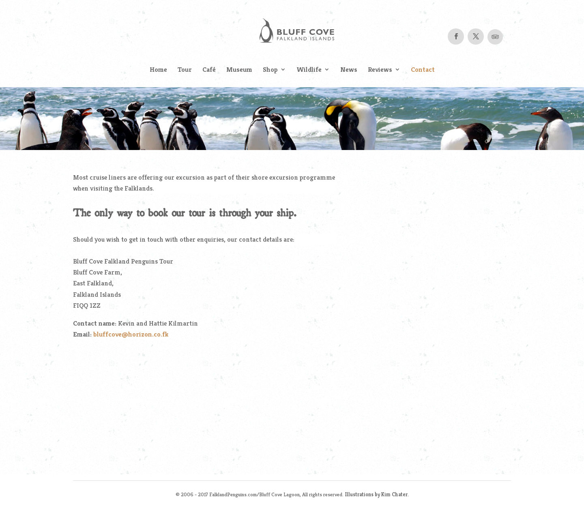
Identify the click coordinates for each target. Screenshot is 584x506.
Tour (185, 70)
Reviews (380, 70)
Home (158, 70)
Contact (423, 70)
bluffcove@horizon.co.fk (131, 334)
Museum (239, 70)
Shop (270, 70)
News (348, 70)
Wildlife (309, 70)
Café (209, 70)
